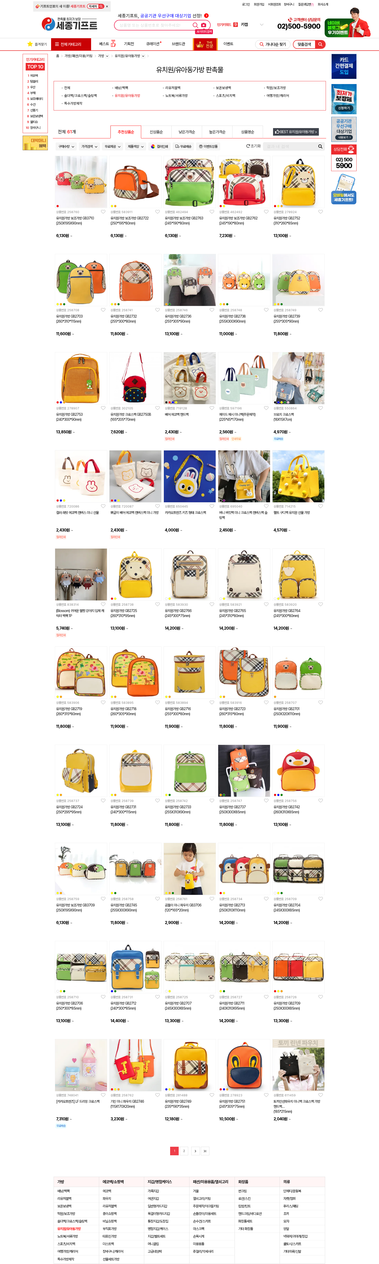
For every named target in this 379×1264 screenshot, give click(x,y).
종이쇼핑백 (110, 1214)
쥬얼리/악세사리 (203, 1251)
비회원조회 (274, 4)
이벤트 (228, 44)
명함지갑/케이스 (158, 1229)
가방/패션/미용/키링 (79, 56)
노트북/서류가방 (176, 96)
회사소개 (323, 4)
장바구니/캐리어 (113, 1251)
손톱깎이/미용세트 (204, 1214)
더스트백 (108, 1244)
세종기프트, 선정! (163, 15)
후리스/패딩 (290, 1206)
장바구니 (289, 4)
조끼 (286, 1214)
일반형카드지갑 (157, 1206)
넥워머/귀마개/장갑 (295, 1236)
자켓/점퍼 (289, 1199)
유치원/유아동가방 (127, 96)
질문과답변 (306, 4)
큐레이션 (152, 44)
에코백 (107, 1191)
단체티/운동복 (292, 1191)
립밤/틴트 (244, 1206)
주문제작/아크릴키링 (206, 1206)
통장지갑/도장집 (158, 1221)
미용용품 (198, 1244)
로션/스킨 (244, 1199)
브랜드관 (178, 44)
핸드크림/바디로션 (249, 1214)
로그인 (246, 4)
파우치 (107, 1199)
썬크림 (242, 1191)
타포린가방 (110, 1236)
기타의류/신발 (292, 1251)
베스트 (107, 44)
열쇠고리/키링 (202, 1199)
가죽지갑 (153, 1191)
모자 (286, 1221)
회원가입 (259, 4)
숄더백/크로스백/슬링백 (80, 96)
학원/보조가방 (276, 88)
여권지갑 (153, 1199)
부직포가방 (110, 1229)
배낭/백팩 (121, 88)
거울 (196, 1191)
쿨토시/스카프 (292, 1244)
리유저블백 (172, 88)
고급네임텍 (155, 1251)
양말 (286, 1229)
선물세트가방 (111, 1259)
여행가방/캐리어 (278, 96)
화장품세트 (245, 1221)
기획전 (129, 44)
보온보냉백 (223, 88)
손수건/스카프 (202, 1221)
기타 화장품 (245, 1229)
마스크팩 (198, 1229)
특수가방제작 (73, 103)
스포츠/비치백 (225, 96)
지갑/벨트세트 (156, 1236)
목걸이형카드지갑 (159, 1214)
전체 (67, 88)
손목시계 (198, 1236)
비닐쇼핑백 (110, 1221)
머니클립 (153, 1244)
